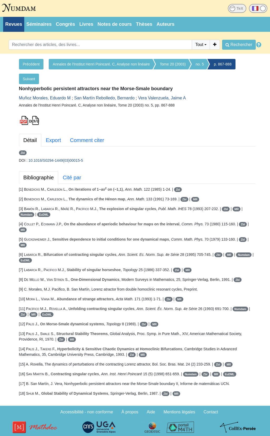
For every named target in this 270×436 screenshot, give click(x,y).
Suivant (29, 79)
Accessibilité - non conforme (86, 412)
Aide (151, 412)
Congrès (65, 24)
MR (195, 199)
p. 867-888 (223, 64)
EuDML (43, 214)
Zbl (23, 152)
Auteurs (165, 24)
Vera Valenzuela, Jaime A (162, 98)
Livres (86, 24)
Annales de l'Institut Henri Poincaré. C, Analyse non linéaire (101, 64)
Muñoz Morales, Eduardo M (45, 98)
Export (53, 140)
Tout (199, 44)
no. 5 (200, 64)
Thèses (144, 24)
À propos (129, 412)
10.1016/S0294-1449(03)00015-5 (55, 160)
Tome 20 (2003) (173, 64)
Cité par (72, 177)
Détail (30, 140)
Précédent (31, 64)
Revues (13, 24)
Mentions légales (179, 412)
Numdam (26, 214)
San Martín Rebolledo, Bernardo (104, 98)
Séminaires (39, 24)
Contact (211, 412)
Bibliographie (38, 177)
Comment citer (87, 140)
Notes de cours (114, 24)
